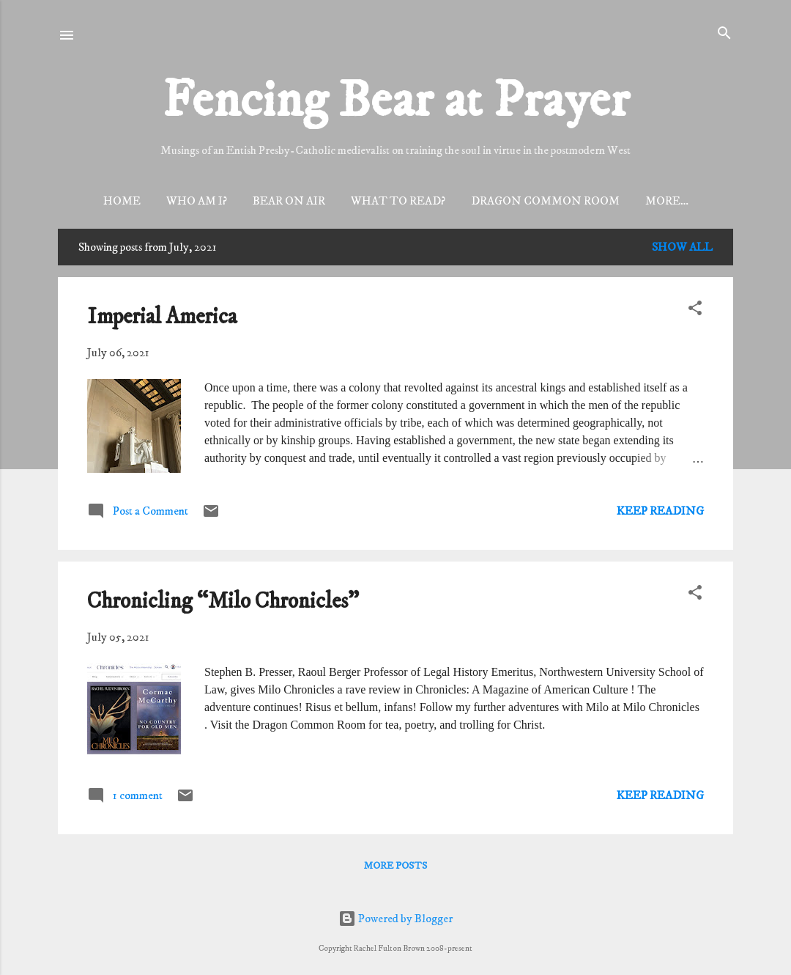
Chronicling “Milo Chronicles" (223, 603)
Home (97, 201)
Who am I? (171, 201)
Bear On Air (264, 201)
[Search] (724, 34)
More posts (395, 868)
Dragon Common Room (520, 201)
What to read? (373, 201)
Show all (682, 249)
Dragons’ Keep (666, 201)
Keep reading (660, 513)
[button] (695, 311)
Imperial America (162, 319)
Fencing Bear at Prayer (396, 101)
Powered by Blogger (395, 918)
